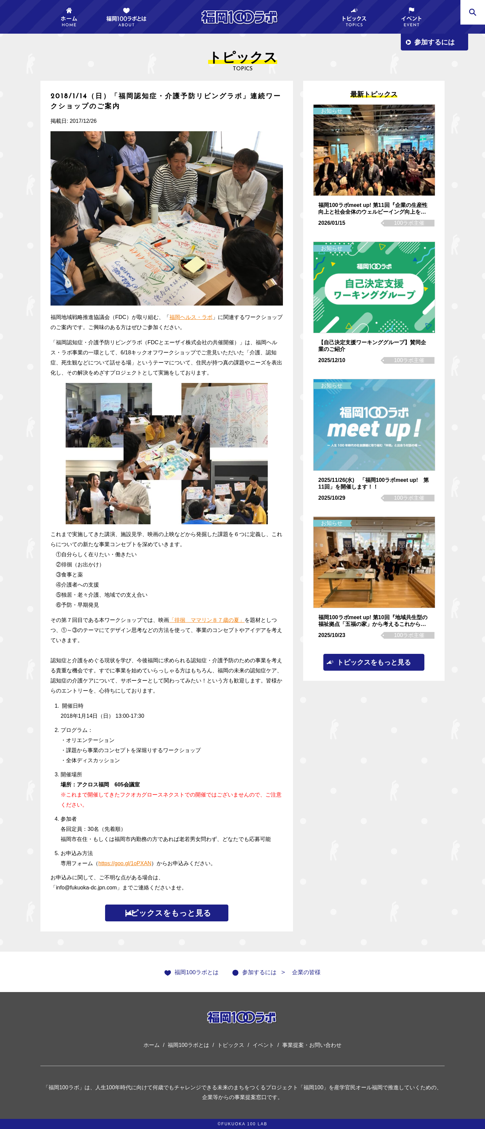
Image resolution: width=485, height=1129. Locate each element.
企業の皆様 (313, 971)
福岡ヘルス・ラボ (191, 317)
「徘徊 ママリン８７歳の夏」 (207, 620)
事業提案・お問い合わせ (312, 1045)
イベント (263, 1045)
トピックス (230, 1045)
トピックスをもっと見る (166, 913)
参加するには (434, 42)
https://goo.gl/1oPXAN (124, 863)
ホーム (151, 1045)
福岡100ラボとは (191, 971)
